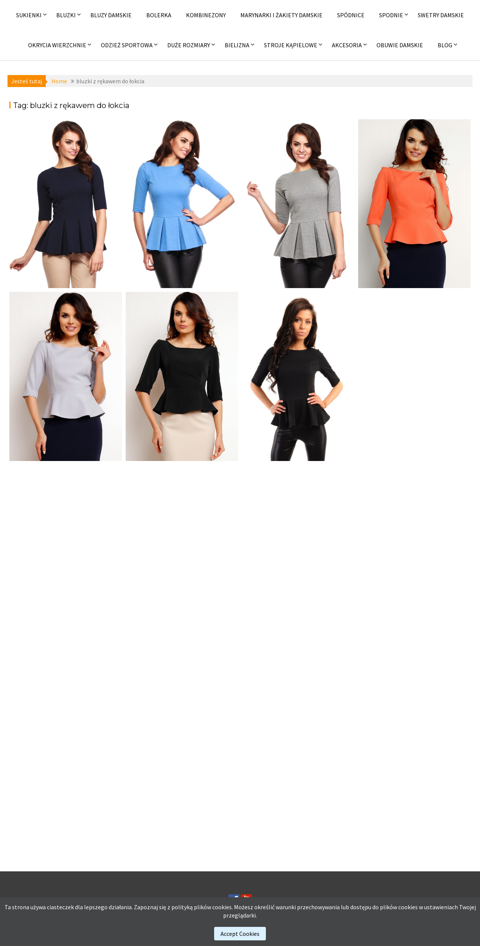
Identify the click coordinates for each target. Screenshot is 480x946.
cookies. (222, 907)
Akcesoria (347, 45)
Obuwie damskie (399, 45)
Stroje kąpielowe (290, 45)
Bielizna (237, 45)
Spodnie (391, 15)
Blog (445, 45)
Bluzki (66, 15)
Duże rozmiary (188, 45)
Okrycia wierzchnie (57, 45)
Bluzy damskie (111, 15)
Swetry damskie (441, 15)
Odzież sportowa (127, 45)
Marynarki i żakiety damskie (281, 15)
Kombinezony (206, 15)
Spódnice (350, 15)
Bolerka (158, 15)
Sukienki (29, 15)
